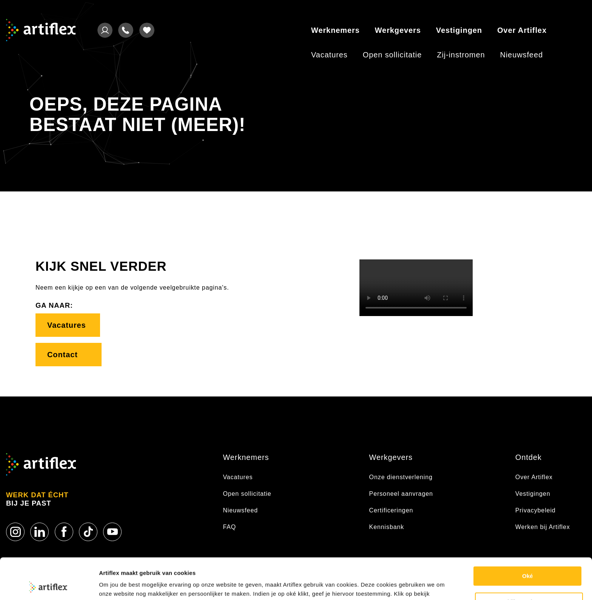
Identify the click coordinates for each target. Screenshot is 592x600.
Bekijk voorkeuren (529, 563)
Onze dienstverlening (401, 477)
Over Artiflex (522, 30)
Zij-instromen (461, 55)
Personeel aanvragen (401, 493)
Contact (68, 354)
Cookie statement (123, 585)
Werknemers (335, 30)
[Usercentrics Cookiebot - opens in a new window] (49, 585)
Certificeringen (391, 510)
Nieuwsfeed (521, 55)
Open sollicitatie (392, 55)
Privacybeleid (535, 510)
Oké (527, 537)
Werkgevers (398, 30)
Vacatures (329, 55)
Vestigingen (459, 30)
